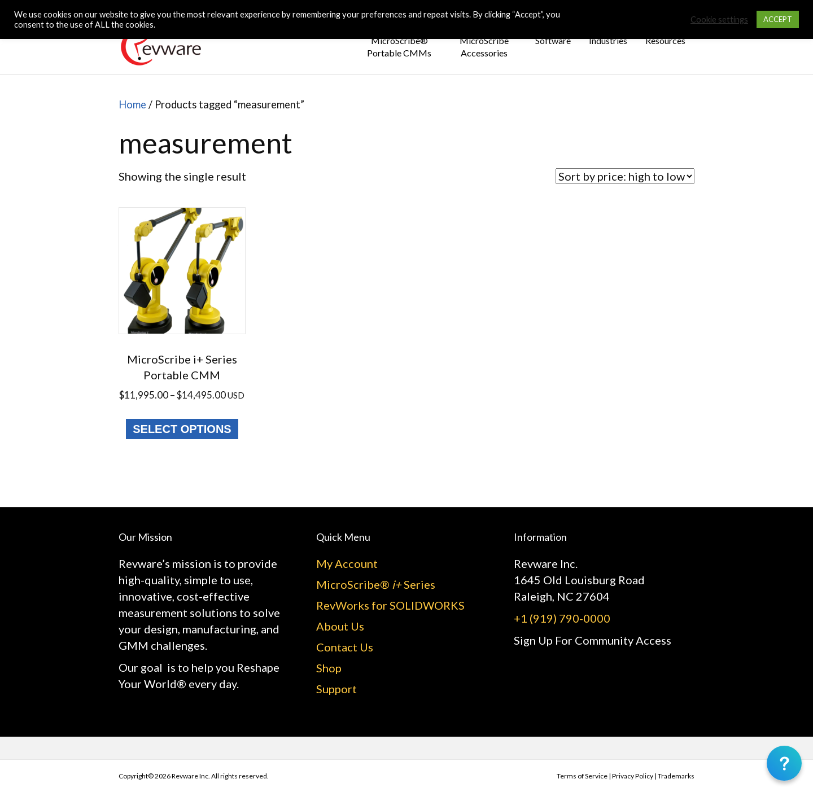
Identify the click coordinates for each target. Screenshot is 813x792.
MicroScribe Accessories (484, 46)
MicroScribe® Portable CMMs (399, 46)
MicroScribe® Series (375, 584)
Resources (665, 40)
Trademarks (676, 776)
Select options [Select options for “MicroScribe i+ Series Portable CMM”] (182, 429)
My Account (347, 563)
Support (336, 688)
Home (132, 104)
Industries (608, 40)
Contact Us (344, 647)
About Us (340, 626)
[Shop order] (625, 176)
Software (553, 40)
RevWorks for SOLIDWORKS (390, 605)
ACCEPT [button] (777, 19)
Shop (329, 668)
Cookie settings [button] (719, 19)
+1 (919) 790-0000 (562, 618)
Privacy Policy (632, 776)
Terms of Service (582, 776)
